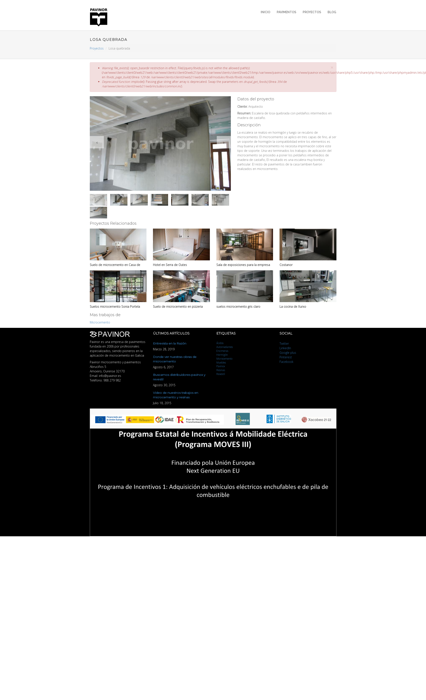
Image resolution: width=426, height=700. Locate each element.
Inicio (265, 12)
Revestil (220, 374)
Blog (332, 12)
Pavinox (220, 366)
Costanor (286, 265)
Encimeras (222, 350)
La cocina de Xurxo (293, 306)
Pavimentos (286, 12)
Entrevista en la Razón (169, 343)
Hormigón (222, 354)
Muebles (221, 362)
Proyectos (312, 12)
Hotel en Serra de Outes (170, 265)
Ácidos (219, 343)
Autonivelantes (224, 347)
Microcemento (100, 322)
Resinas (220, 370)
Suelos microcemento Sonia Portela (115, 306)
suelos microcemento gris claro (238, 306)
